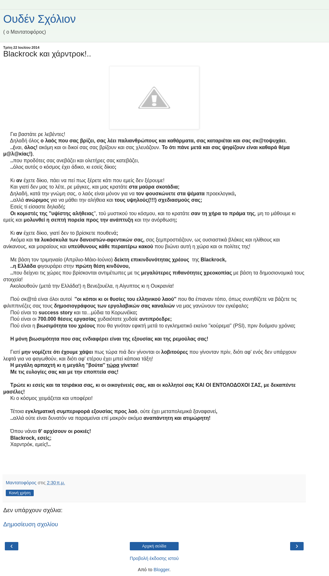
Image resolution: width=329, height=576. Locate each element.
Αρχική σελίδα (154, 546)
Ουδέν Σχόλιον (39, 19)
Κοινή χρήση (20, 493)
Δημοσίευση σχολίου (30, 524)
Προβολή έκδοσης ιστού (154, 558)
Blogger (161, 569)
